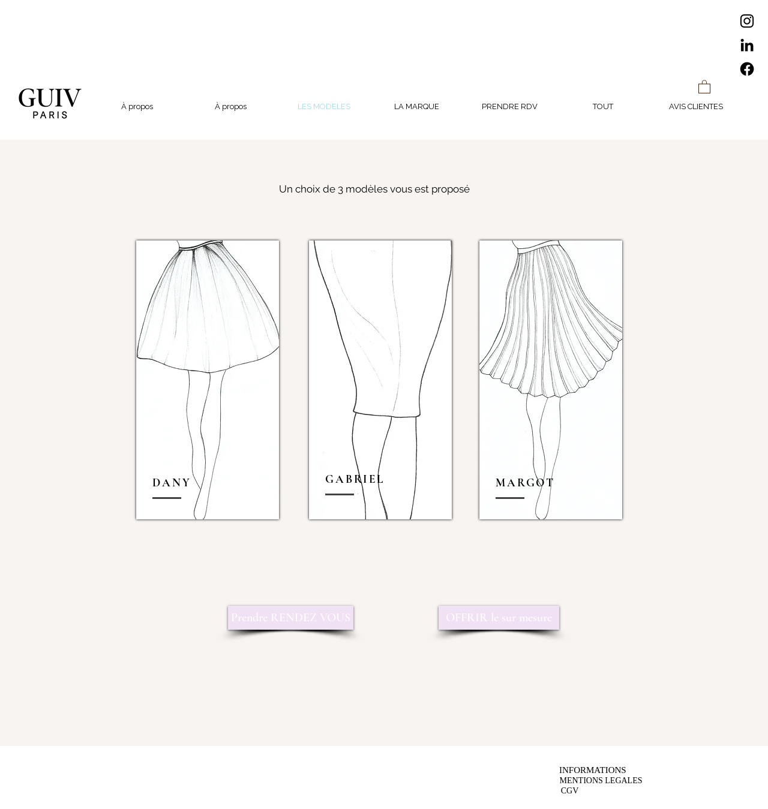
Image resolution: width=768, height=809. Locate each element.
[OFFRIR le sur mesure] (499, 618)
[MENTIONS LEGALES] (601, 780)
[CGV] (569, 791)
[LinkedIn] (747, 45)
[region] (207, 379)
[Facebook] (747, 69)
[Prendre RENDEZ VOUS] (290, 618)
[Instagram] (747, 21)
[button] (704, 86)
